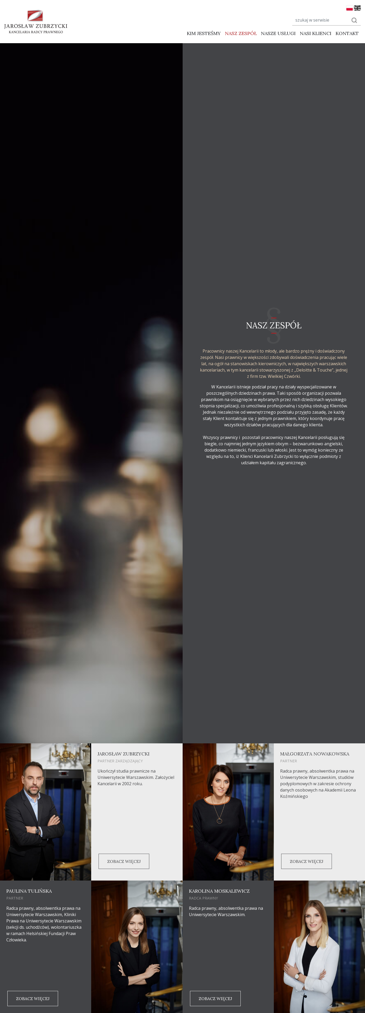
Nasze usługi (278, 33)
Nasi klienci (315, 33)
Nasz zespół (241, 33)
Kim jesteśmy (204, 33)
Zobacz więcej (124, 861)
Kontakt (347, 33)
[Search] (319, 20)
